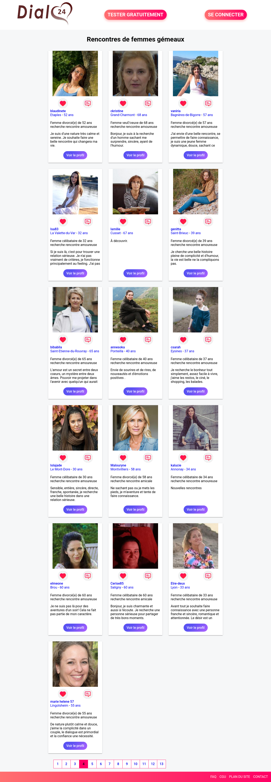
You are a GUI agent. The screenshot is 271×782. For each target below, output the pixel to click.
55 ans (76, 705)
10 (135, 764)
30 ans (77, 469)
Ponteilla (116, 351)
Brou (53, 587)
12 (153, 764)
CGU (222, 777)
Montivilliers (119, 469)
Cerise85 (117, 583)
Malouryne (118, 465)
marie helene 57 (62, 702)
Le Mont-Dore (60, 469)
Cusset (115, 233)
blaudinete (58, 111)
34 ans (191, 469)
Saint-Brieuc (179, 233)
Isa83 (54, 229)
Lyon (174, 587)
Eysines (176, 351)
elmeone (56, 583)
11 (144, 764)
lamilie (115, 229)
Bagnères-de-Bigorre (186, 115)
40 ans (131, 351)
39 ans (196, 233)
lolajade (56, 465)
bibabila (56, 347)
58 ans (136, 469)
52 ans (69, 115)
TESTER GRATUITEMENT (135, 15)
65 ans (94, 351)
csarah (176, 347)
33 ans (185, 587)
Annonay (177, 469)
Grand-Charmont (122, 115)
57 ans (208, 115)
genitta (176, 229)
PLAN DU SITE (239, 777)
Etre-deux (178, 583)
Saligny (115, 587)
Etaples (55, 115)
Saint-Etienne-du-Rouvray (68, 351)
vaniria (176, 111)
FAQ (213, 777)
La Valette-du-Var (62, 233)
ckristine (116, 111)
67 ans (128, 233)
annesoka (117, 347)
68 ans (142, 115)
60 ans (65, 587)
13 (161, 764)
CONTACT (260, 777)
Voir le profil (75, 155)
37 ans (189, 351)
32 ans (83, 233)
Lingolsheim (59, 705)
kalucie (176, 465)
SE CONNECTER (226, 15)
